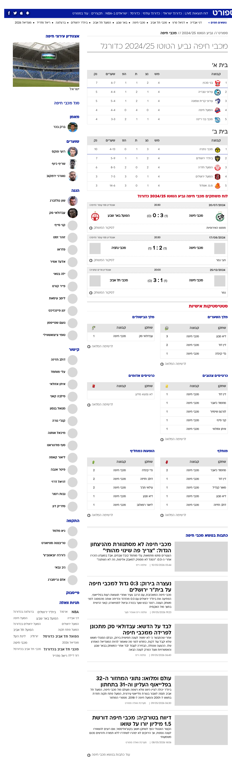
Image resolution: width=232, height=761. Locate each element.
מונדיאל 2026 (19, 23)
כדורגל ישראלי (168, 13)
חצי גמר (217, 260)
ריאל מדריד (39, 23)
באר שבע (117, 23)
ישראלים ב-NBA (112, 13)
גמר (219, 293)
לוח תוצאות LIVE (192, 13)
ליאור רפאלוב (140, 505)
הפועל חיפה (16, 618)
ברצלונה (56, 23)
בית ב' (216, 132)
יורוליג (30, 636)
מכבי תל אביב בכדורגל (57, 649)
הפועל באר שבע (114, 216)
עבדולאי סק (141, 336)
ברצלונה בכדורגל (19, 612)
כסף (135, 4)
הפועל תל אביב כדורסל (57, 636)
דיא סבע (217, 336)
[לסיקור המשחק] (97, 228)
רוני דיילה (69, 655)
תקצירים (92, 13)
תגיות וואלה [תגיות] (65, 603)
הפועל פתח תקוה (64, 630)
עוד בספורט (76, 13)
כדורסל (131, 13)
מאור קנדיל (215, 488)
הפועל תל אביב (98, 23)
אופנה (67, 4)
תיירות (97, 4)
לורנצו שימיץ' (214, 412)
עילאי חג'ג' (142, 488)
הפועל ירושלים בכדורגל (23, 624)
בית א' (216, 65)
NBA (71, 612)
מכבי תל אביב (154, 23)
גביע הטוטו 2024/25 (193, 33)
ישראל (70, 89)
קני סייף (217, 420)
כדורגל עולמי (147, 13)
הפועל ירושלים (66, 624)
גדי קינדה (216, 354)
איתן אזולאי (215, 429)
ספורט (173, 4)
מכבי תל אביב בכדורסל (23, 649)
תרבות (160, 4)
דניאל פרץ (174, 23)
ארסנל (59, 612)
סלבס (146, 4)
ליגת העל (15, 636)
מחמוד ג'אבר (214, 403)
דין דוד (218, 345)
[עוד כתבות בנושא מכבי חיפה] (153, 755)
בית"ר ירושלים (75, 23)
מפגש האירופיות (212, 228)
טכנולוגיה (82, 4)
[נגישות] (6, 4)
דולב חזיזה (215, 505)
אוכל (124, 4)
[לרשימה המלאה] (190, 364)
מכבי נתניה (114, 248)
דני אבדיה (191, 23)
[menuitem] (184, 4)
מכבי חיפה (134, 23)
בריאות (111, 4)
